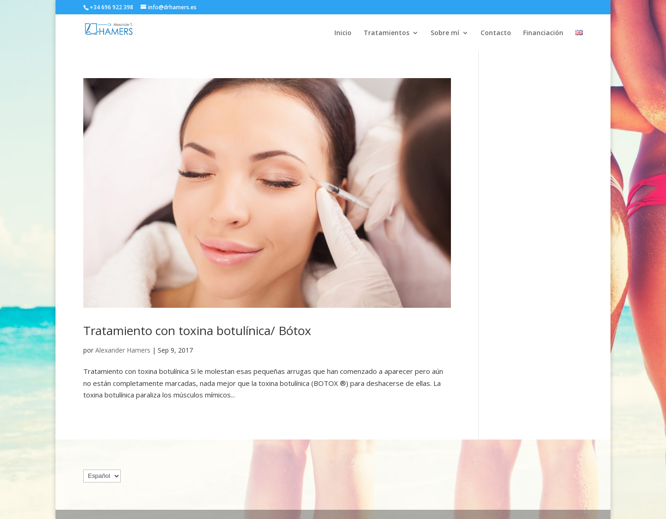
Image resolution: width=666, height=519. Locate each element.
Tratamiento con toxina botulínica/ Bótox (197, 330)
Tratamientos (386, 33)
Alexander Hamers (122, 350)
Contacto (496, 33)
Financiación (543, 33)
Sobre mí (445, 33)
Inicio (343, 33)
